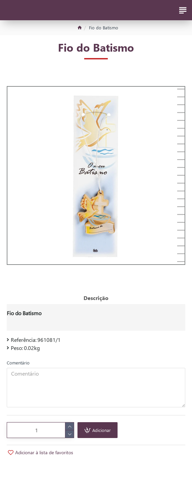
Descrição (96, 297)
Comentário (18, 362)
